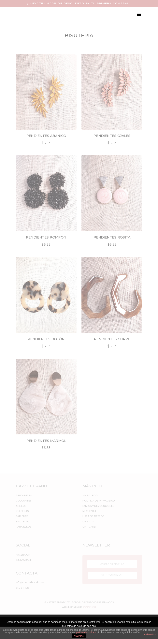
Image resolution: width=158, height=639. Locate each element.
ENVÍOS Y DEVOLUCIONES (98, 505)
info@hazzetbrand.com (30, 582)
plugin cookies (150, 634)
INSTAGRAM (23, 559)
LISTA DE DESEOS (93, 516)
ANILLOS (21, 505)
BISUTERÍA (22, 521)
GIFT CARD (89, 526)
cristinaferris (89, 606)
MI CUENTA (89, 511)
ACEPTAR (79, 636)
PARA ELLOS (23, 526)
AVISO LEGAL (90, 495)
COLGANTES (23, 500)
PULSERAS (22, 511)
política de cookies (86, 632)
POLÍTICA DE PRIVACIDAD (98, 500)
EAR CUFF (22, 516)
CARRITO (88, 521)
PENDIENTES (24, 495)
